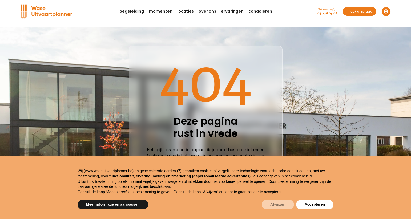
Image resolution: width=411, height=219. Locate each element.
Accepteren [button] (315, 204)
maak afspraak (360, 11)
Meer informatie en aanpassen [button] (113, 204)
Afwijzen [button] (277, 204)
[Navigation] (47, 11)
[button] (131, 11)
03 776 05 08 (327, 13)
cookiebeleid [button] (301, 176)
